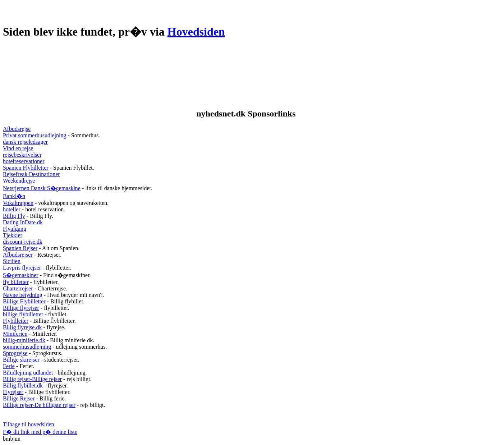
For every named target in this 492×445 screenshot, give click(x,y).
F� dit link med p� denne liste (40, 432)
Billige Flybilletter (24, 301)
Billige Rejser (19, 398)
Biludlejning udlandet (28, 373)
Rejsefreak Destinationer (31, 174)
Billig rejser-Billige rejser (32, 379)
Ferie (9, 366)
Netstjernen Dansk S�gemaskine (42, 188)
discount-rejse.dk (22, 242)
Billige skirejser (21, 360)
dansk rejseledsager (25, 142)
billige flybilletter (23, 314)
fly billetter (16, 282)
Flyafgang (14, 229)
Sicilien (11, 261)
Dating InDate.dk (23, 222)
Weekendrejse (19, 181)
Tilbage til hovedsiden (28, 424)
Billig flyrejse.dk (22, 327)
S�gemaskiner (20, 275)
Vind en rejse (18, 148)
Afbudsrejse (17, 129)
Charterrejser (18, 288)
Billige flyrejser (21, 308)
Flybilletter (15, 321)
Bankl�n (14, 196)
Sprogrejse (15, 353)
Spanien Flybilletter (26, 168)
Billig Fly (14, 216)
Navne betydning (22, 295)
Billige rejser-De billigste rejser (39, 405)
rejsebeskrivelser (22, 155)
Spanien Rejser (20, 248)
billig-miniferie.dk (24, 340)
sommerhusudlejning (27, 347)
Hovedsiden (196, 31)
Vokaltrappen (18, 203)
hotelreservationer (24, 161)
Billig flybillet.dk (23, 385)
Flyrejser (13, 392)
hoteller (11, 209)
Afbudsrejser (18, 255)
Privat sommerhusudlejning (34, 135)
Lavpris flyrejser (22, 268)
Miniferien (15, 334)
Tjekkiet (12, 235)
